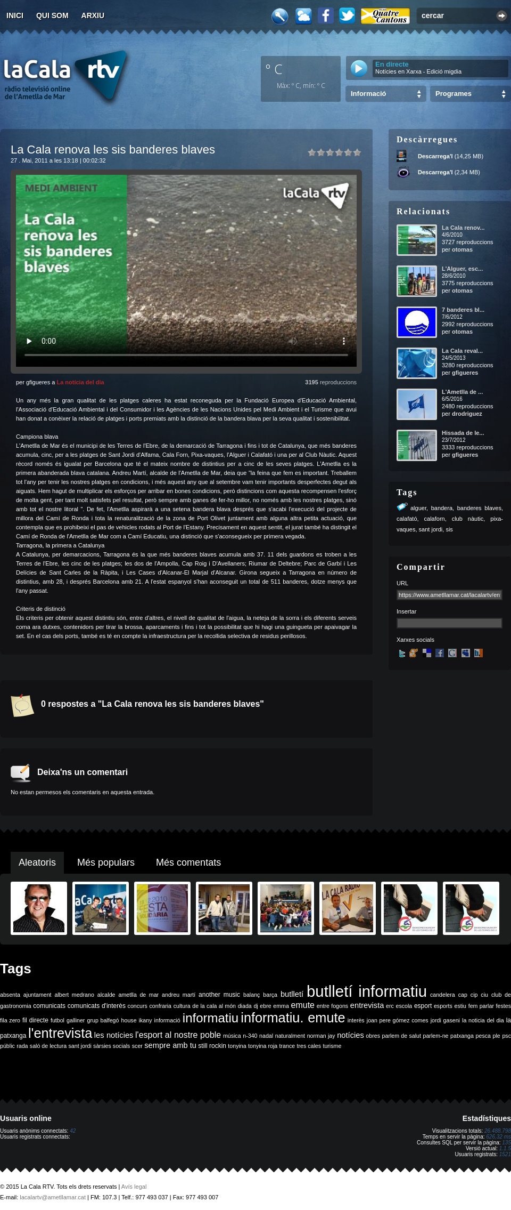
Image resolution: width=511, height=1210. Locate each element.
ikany (145, 1020)
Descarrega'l (435, 156)
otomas (462, 249)
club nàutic (467, 518)
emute (303, 1005)
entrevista (367, 1005)
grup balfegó (103, 1020)
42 (73, 1131)
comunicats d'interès (97, 1006)
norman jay (321, 1035)
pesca (483, 1035)
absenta (10, 994)
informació (167, 1020)
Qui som (52, 15)
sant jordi (431, 529)
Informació (368, 94)
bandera (441, 508)
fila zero (10, 1020)
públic (7, 1046)
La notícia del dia (80, 382)
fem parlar (481, 1006)
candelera (442, 994)
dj (255, 1006)
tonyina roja (262, 1046)
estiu (461, 1006)
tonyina (237, 1046)
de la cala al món (214, 1006)
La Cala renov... (463, 227)
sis (449, 529)
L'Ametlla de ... (462, 392)
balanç (251, 994)
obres (373, 1035)
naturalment (290, 1035)
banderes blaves (479, 508)
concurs (137, 1006)
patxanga (462, 1035)
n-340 (250, 1035)
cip (474, 994)
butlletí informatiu (367, 991)
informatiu (210, 1018)
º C (274, 69)
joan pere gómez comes (397, 1020)
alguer (418, 508)
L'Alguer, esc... (462, 268)
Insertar (406, 611)
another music (219, 994)
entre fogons (333, 1006)
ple (496, 1035)
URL (402, 583)
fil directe (35, 1020)
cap (462, 994)
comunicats (49, 1006)
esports (443, 1006)
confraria (160, 1006)
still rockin (212, 1046)
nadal (266, 1035)
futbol (57, 1020)
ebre (265, 1006)
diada (245, 1006)
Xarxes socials (415, 639)
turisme (332, 1046)
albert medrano (74, 994)
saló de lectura (48, 1046)
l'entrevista (60, 1033)
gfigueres (465, 372)
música (232, 1035)
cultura (182, 1006)
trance (287, 1046)
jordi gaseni (445, 1020)
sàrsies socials (111, 1046)
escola (403, 1006)
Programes (453, 94)
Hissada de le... (463, 433)
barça (270, 994)
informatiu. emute (293, 1017)
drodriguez (467, 413)
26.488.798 (497, 1131)
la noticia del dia (483, 1020)
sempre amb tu (170, 1045)
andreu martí (178, 994)
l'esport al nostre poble (178, 1034)
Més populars (106, 862)
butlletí (292, 994)
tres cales (308, 1046)
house (129, 1020)
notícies (350, 1035)
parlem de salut (401, 1035)
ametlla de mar (138, 994)
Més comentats (188, 862)
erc (390, 1006)
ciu (484, 994)
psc (506, 1035)
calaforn (434, 518)
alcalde (106, 994)
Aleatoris (37, 862)
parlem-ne (436, 1035)
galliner (76, 1020)
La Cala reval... (462, 351)
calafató (407, 518)
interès (356, 1020)
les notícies (114, 1035)
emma (281, 1006)
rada (22, 1046)
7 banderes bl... (463, 309)
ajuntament (37, 994)
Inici (14, 15)
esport (423, 1006)
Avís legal (134, 1186)
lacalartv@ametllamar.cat (53, 1197)
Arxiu (93, 15)
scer (137, 1046)
